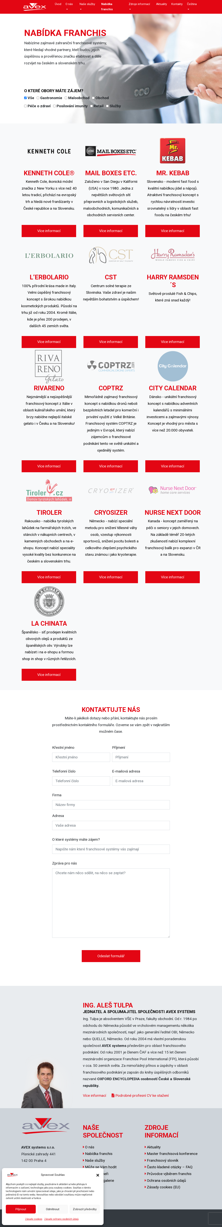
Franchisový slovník (162, 1160)
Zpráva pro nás (64, 863)
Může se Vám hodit (101, 1167)
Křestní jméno (63, 747)
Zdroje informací (139, 4)
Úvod (58, 4)
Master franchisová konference (172, 1153)
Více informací (48, 231)
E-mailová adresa (126, 771)
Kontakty (177, 4)
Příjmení (118, 747)
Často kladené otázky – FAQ (169, 1167)
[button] (98, 1175)
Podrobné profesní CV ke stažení (140, 1095)
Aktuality (161, 4)
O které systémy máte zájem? (76, 839)
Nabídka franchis (107, 6)
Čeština (192, 4)
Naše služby (87, 4)
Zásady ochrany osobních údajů (61, 1219)
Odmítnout (52, 1209)
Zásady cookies (33, 1219)
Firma (56, 795)
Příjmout (20, 1209)
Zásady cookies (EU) (163, 1187)
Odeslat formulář (111, 956)
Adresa (58, 815)
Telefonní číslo (64, 771)
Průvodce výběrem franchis (169, 1174)
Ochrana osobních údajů (166, 1180)
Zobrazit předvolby (85, 1209)
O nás (69, 4)
